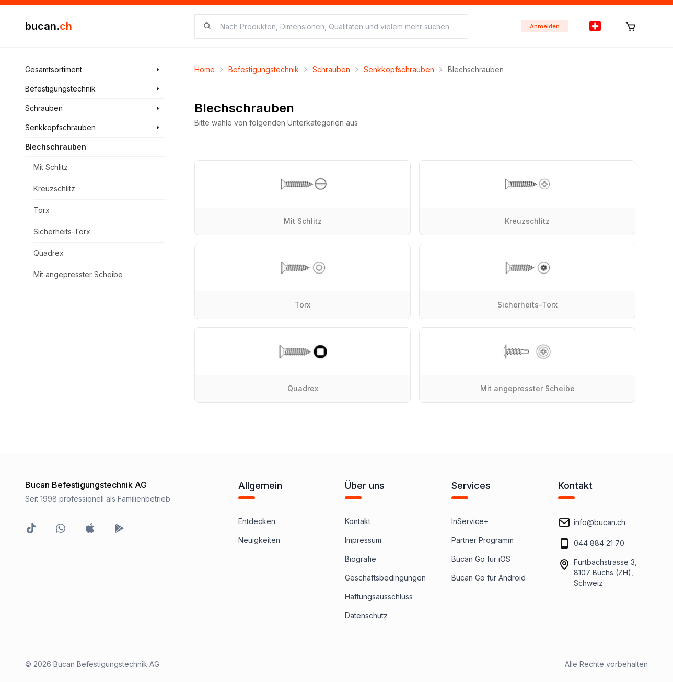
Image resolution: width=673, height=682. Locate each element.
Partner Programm (482, 540)
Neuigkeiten (259, 540)
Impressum (363, 540)
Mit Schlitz (50, 167)
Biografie (360, 558)
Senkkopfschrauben (399, 69)
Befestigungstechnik (263, 69)
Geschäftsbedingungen (385, 577)
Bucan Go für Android (488, 577)
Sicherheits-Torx (61, 231)
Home (204, 69)
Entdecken (256, 521)
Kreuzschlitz (54, 188)
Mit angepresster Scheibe (78, 274)
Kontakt (357, 521)
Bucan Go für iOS (480, 558)
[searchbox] (337, 26)
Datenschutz (366, 615)
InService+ (470, 521)
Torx (41, 210)
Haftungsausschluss (379, 596)
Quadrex (48, 252)
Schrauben (331, 69)
